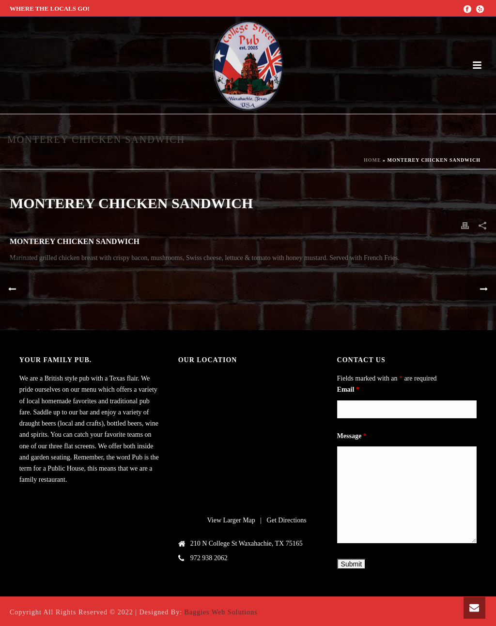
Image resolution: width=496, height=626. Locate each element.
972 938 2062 (209, 558)
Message (352, 436)
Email (348, 389)
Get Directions (287, 520)
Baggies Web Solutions (221, 612)
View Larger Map (231, 520)
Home (372, 160)
